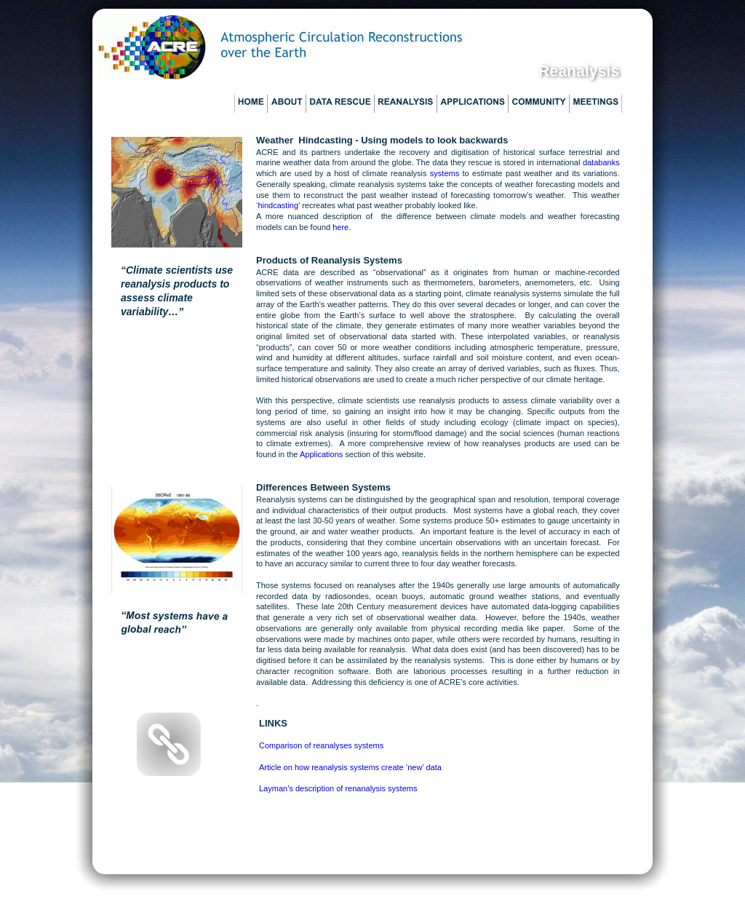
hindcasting (278, 205)
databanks (601, 162)
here (340, 227)
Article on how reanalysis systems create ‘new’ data (350, 767)
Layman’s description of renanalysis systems (338, 788)
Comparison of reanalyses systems (321, 745)
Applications (322, 454)
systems (444, 173)
